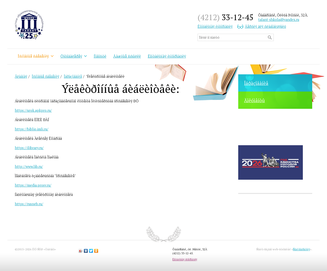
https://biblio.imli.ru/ (31, 129)
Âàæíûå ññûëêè (127, 56)
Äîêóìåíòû (254, 100)
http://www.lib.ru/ (29, 166)
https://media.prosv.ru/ (33, 185)
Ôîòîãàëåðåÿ (71, 56)
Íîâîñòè (100, 56)
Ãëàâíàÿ (21, 76)
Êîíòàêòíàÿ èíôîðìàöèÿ (215, 26)
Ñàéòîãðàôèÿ (301, 249)
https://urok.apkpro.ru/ (33, 110)
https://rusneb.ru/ (29, 204)
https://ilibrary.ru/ (29, 147)
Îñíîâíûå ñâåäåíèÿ (33, 56)
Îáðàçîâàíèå (256, 83)
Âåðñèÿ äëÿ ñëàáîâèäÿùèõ (265, 26)
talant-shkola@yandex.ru (278, 19)
